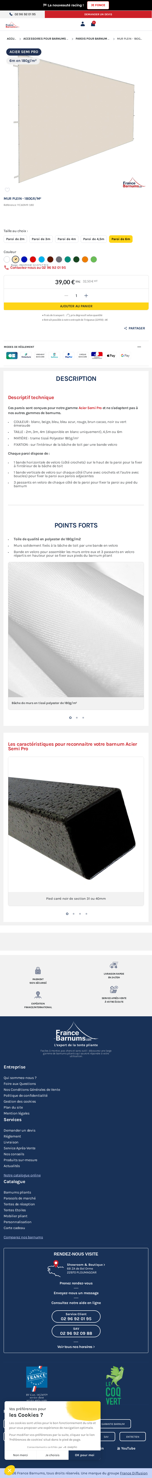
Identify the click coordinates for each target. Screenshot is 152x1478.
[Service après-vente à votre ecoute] (114, 989)
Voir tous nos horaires (74, 1347)
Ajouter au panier (76, 306)
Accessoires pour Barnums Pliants (50, 38)
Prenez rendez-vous (76, 1283)
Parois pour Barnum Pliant (96, 38)
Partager (134, 328)
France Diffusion (134, 1473)
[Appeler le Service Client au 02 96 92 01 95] (76, 1316)
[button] (70, 718)
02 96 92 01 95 (22, 14)
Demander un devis (98, 14)
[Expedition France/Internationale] (38, 994)
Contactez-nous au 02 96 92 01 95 (38, 267)
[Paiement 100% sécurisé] (38, 970)
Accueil (13, 38)
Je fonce (98, 5)
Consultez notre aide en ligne (76, 1303)
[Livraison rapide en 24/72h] (114, 965)
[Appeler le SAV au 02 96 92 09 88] (76, 1331)
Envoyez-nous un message (76, 1293)
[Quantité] (76, 295)
